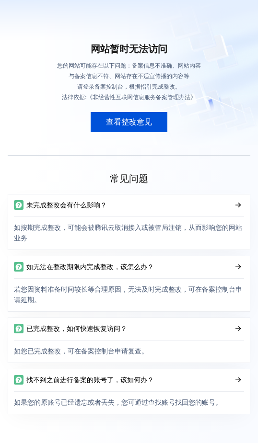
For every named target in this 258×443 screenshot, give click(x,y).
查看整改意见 (129, 122)
